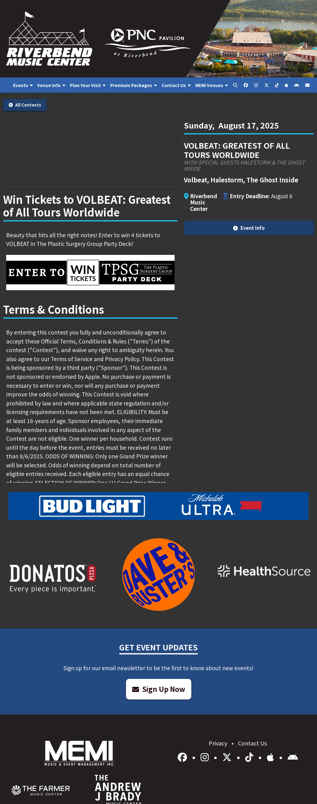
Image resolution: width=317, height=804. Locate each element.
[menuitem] (23, 85)
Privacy (218, 743)
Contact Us (252, 743)
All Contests (25, 105)
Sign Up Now (158, 689)
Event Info (248, 227)
